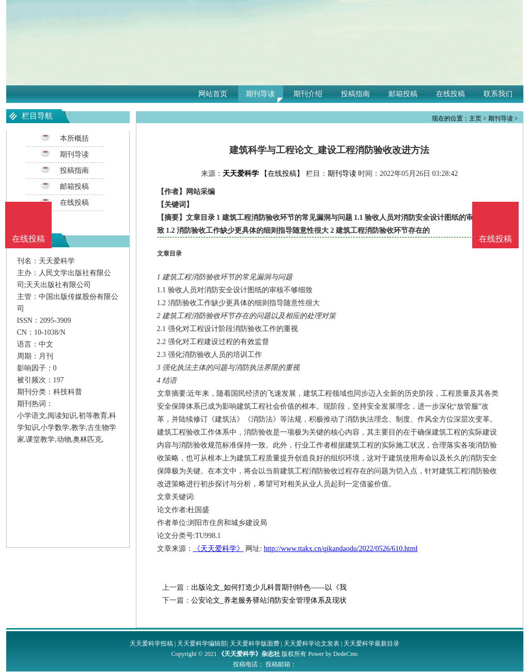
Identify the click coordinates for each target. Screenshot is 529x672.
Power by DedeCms (332, 654)
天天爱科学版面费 (254, 643)
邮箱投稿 (402, 94)
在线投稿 (450, 94)
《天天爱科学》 (218, 548)
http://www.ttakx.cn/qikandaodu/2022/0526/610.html (340, 548)
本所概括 (74, 138)
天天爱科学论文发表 (311, 643)
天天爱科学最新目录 (371, 643)
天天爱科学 (241, 173)
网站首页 (212, 94)
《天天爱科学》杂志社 (249, 654)
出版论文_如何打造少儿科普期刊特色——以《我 (269, 587)
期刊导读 (260, 94)
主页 (475, 118)
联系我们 (498, 94)
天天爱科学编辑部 (202, 643)
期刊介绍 (307, 94)
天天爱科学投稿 (151, 643)
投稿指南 (355, 94)
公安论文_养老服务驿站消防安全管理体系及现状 (269, 600)
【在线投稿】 (282, 173)
